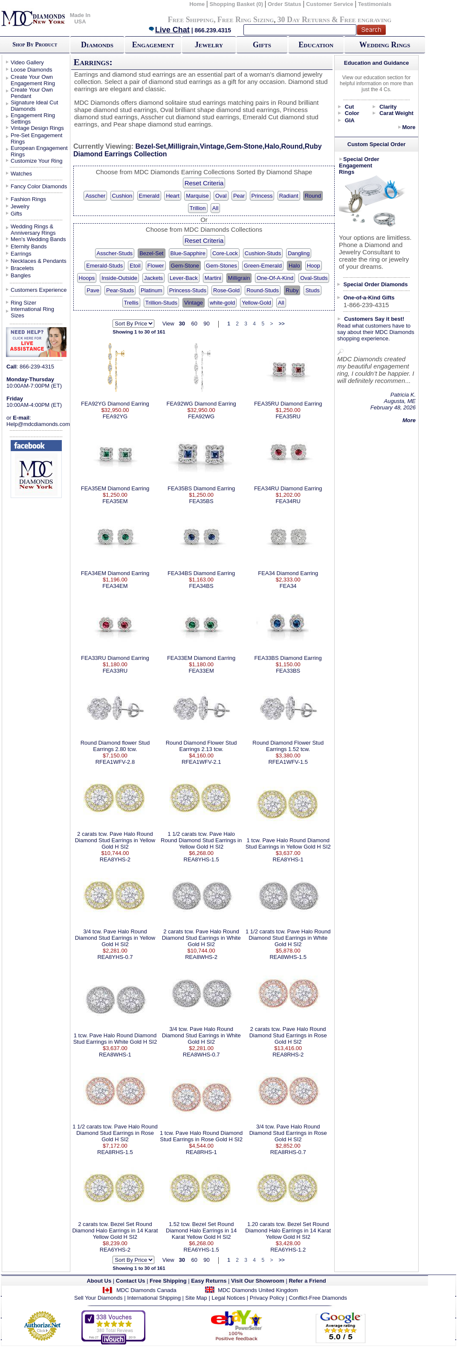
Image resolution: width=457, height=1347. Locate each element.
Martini (213, 278)
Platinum (151, 290)
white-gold (222, 302)
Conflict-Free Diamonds (318, 1298)
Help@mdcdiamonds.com (38, 424)
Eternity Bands (29, 246)
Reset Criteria (204, 183)
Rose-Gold (226, 290)
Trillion (198, 208)
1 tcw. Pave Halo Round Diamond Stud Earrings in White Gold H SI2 (115, 1038)
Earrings (21, 253)
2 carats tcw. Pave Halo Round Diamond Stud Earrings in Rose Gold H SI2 (288, 1035)
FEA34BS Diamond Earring (201, 573)
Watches (21, 173)
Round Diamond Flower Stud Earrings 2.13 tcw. (201, 746)
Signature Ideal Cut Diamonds (34, 105)
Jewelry (209, 44)
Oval (221, 196)
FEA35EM (114, 501)
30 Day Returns (303, 19)
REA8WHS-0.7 (201, 1054)
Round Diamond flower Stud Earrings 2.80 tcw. (115, 746)
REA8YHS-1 (288, 859)
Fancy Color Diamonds (39, 186)
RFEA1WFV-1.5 (287, 762)
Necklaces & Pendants (39, 261)
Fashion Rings (28, 199)
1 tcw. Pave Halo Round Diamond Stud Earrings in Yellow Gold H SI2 (288, 843)
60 (194, 323)
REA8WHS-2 (201, 957)
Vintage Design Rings (37, 128)
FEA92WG (201, 416)
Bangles (21, 275)
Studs (312, 290)
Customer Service (329, 4)
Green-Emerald (263, 265)
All (215, 208)
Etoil (135, 265)
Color (352, 113)
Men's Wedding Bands (38, 239)
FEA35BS (201, 501)
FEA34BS (201, 586)
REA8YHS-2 (115, 859)
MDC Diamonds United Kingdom (258, 1290)
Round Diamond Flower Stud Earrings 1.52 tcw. (288, 746)
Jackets (153, 278)
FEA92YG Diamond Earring (115, 403)
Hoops (87, 278)
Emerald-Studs (104, 265)
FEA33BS (288, 671)
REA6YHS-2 (115, 1249)
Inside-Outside (119, 278)
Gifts (262, 44)
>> (282, 324)
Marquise (197, 196)
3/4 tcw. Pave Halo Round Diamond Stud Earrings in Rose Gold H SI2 (288, 1133)
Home (197, 4)
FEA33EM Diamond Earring (201, 658)
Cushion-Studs (263, 253)
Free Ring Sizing (245, 19)
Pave (93, 290)
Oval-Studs (313, 278)
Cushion (122, 196)
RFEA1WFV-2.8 (115, 762)
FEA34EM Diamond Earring (115, 573)
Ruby (292, 290)
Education (315, 44)
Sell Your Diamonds (98, 1298)
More (408, 127)
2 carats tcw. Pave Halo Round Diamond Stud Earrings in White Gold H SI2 (201, 937)
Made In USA (80, 18)
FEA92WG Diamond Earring (201, 403)
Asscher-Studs (115, 253)
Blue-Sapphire (188, 253)
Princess (262, 196)
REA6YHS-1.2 (288, 1249)
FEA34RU (288, 501)
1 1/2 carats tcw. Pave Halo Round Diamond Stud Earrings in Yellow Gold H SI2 (201, 840)
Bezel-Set (151, 253)
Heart (172, 196)
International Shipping (154, 1298)
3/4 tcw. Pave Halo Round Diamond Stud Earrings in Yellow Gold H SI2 (115, 937)
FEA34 (288, 586)
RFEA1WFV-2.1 (201, 762)
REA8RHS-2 (288, 1054)
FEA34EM (114, 586)
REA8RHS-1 (201, 1152)
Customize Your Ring (36, 161)
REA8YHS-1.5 (201, 859)
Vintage (193, 302)
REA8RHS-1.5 (115, 1152)
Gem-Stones (221, 265)
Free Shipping (191, 19)
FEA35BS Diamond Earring (201, 488)
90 (206, 323)
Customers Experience (39, 290)
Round (313, 196)
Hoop (313, 265)
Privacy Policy (267, 1298)
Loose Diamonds (31, 69)
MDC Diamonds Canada (146, 1290)
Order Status (284, 4)
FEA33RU (115, 671)
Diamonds (97, 44)
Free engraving (365, 19)
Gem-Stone (185, 265)
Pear (239, 196)
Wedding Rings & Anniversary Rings (33, 229)
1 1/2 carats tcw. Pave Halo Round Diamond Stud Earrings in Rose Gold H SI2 (114, 1133)
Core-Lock (225, 253)
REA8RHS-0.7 (288, 1152)
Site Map (196, 1298)
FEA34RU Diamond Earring (288, 488)
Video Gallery (27, 62)
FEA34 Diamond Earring (288, 573)
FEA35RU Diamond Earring (288, 403)
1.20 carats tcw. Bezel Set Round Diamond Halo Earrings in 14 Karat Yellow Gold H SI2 (288, 1230)
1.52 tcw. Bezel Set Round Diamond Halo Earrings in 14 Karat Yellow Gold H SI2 (201, 1230)
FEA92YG (115, 416)
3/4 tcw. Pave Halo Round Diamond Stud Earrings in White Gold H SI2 (201, 1035)
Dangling (298, 253)
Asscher (95, 196)
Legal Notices (228, 1298)
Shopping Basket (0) (236, 4)
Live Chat (169, 30)
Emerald (149, 196)
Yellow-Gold (256, 302)
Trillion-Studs (161, 302)
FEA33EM (201, 671)
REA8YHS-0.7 (115, 957)
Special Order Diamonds (376, 284)
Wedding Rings (384, 44)
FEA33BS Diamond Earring (288, 658)
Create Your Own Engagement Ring (33, 80)
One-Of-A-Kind (275, 278)
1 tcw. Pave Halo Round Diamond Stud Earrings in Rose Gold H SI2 (201, 1136)
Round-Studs (262, 290)
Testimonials (375, 4)
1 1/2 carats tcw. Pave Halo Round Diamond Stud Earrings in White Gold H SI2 (288, 937)
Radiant (288, 196)
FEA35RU (288, 416)
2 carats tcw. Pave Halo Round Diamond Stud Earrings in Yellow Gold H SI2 (115, 840)
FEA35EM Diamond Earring (115, 488)
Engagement (153, 44)
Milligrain (239, 278)
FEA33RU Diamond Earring (115, 658)
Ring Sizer (23, 302)
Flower (156, 265)
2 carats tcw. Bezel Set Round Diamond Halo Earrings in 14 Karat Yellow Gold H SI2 (115, 1230)
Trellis (131, 302)
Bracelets (22, 268)
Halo (294, 265)
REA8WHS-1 (115, 1054)
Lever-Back (184, 278)
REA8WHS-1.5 (288, 957)
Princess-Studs (187, 290)
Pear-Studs (120, 290)
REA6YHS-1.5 (201, 1249)
